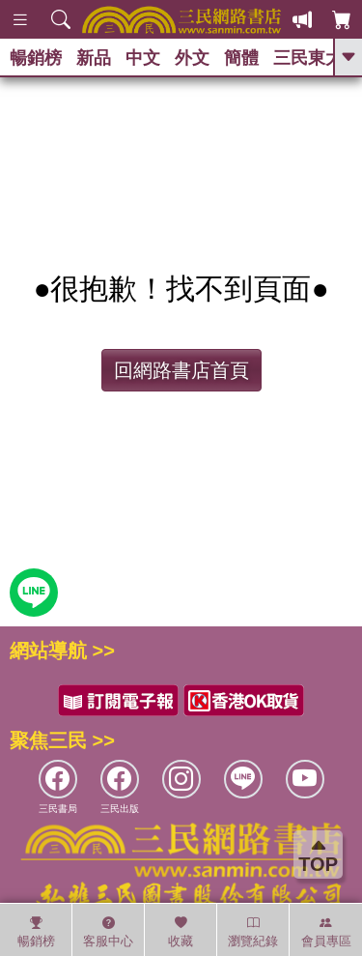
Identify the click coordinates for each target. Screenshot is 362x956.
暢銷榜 (36, 58)
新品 (93, 58)
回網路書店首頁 (181, 370)
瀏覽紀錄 (253, 931)
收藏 (180, 931)
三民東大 (308, 58)
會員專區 (326, 931)
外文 (192, 58)
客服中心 (108, 931)
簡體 (241, 58)
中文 (142, 58)
